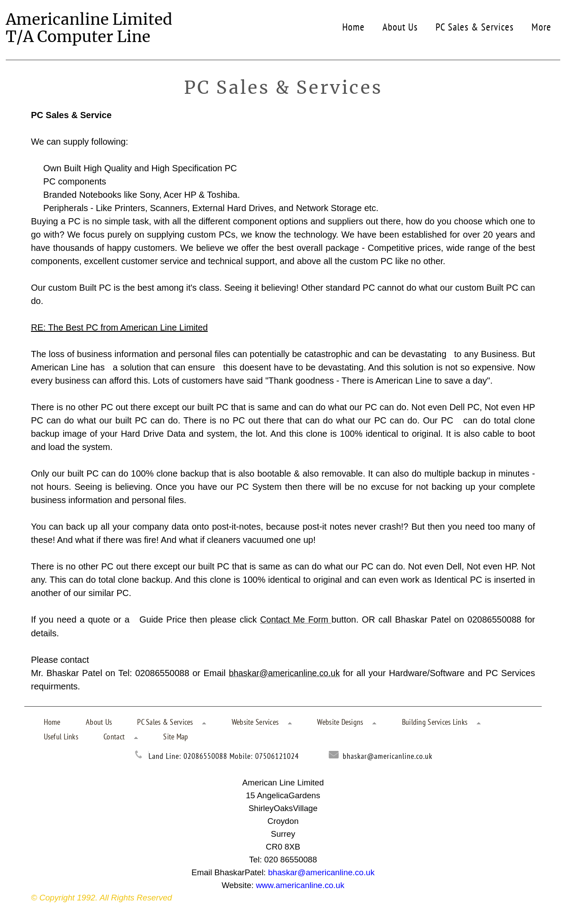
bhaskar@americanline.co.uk (387, 755)
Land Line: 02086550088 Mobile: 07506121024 (224, 755)
